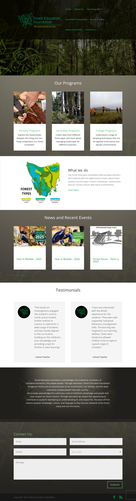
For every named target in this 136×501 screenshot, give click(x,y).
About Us (79, 9)
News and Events (74, 30)
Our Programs (93, 9)
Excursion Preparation (76, 20)
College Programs (106, 130)
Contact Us (90, 30)
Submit (114, 484)
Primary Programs (29, 130)
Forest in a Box (97, 20)
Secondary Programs (68, 130)
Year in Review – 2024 (67, 259)
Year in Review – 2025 (28, 259)
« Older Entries (20, 275)
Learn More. (73, 190)
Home (68, 9)
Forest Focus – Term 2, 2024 (106, 260)
